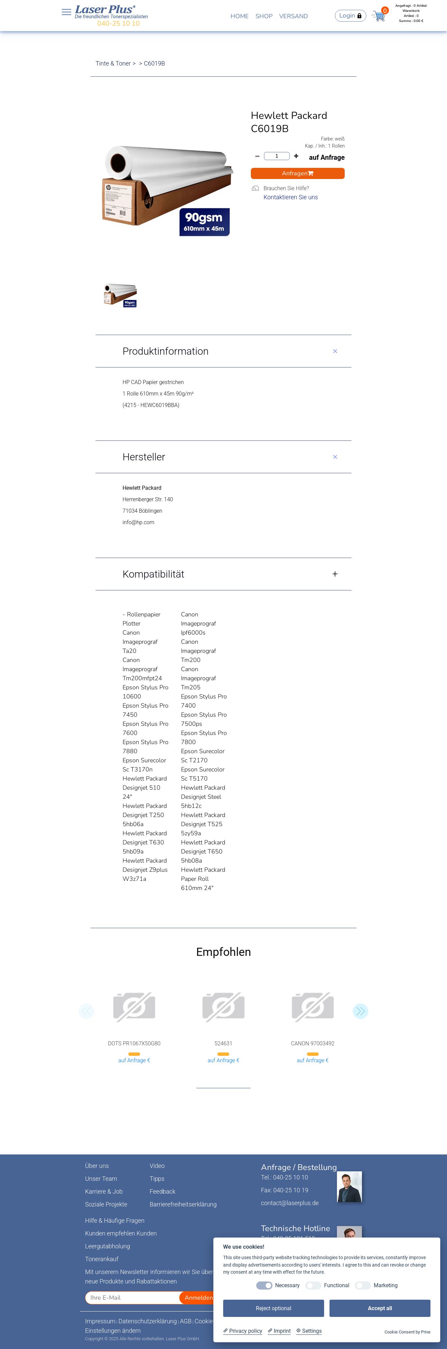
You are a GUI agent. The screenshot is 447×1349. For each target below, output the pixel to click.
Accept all (380, 1308)
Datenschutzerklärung (148, 1321)
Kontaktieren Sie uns (291, 197)
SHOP (264, 16)
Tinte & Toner (113, 63)
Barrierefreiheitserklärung (183, 1204)
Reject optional (273, 1308)
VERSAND (293, 16)
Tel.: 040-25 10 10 (284, 1177)
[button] (360, 1011)
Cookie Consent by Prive (407, 1331)
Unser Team (101, 1178)
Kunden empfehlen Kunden (121, 1233)
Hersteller (144, 457)
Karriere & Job (104, 1191)
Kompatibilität (153, 574)
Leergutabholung (107, 1246)
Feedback (162, 1191)
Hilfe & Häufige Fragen (114, 1220)
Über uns (97, 1165)
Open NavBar (66, 12)
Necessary (287, 1285)
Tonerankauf (102, 1259)
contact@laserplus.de (290, 1202)
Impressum (100, 1321)
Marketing (386, 1285)
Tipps (157, 1178)
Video (157, 1165)
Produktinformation (166, 351)
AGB (186, 1321)
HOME (240, 16)
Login (350, 15)
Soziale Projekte (106, 1204)
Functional (336, 1285)
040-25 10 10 (118, 23)
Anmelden (199, 1298)
